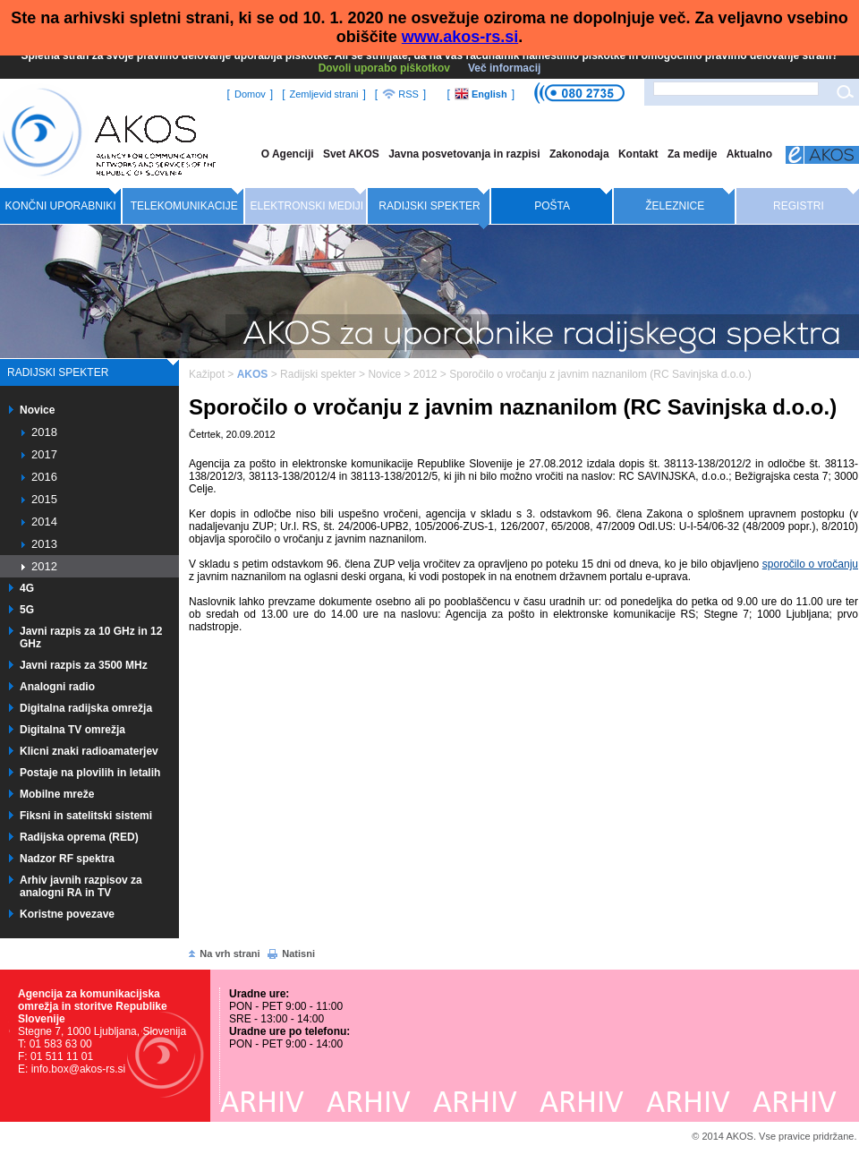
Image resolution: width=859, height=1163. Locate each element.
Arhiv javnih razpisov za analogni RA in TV (81, 886)
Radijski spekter (429, 206)
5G (27, 609)
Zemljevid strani (323, 94)
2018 (44, 432)
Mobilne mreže (57, 794)
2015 (44, 499)
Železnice (674, 206)
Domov (250, 94)
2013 (44, 544)
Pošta (552, 206)
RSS (400, 94)
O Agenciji (287, 154)
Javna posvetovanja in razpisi (464, 154)
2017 (44, 454)
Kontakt (638, 154)
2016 (44, 476)
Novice (37, 410)
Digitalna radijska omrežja (86, 708)
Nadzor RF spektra (67, 858)
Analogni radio (57, 686)
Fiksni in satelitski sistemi (86, 815)
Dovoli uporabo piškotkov (384, 68)
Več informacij (504, 68)
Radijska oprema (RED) (79, 837)
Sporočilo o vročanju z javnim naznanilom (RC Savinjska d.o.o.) (600, 374)
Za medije (692, 154)
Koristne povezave (67, 914)
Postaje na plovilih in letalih (90, 772)
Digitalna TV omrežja (72, 729)
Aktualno (749, 154)
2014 (44, 521)
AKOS (252, 374)
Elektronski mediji (307, 206)
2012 (44, 566)
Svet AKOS (351, 154)
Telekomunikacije (184, 206)
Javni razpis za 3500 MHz (84, 665)
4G (27, 588)
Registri (798, 206)
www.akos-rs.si (460, 37)
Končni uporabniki (60, 206)
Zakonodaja (579, 154)
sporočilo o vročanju (810, 564)
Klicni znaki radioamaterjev (89, 751)
